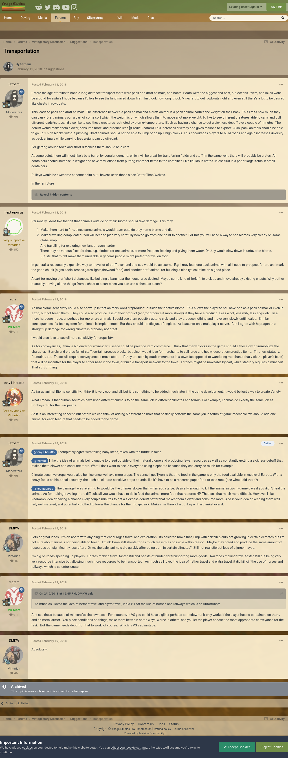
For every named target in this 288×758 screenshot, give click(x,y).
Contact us (146, 724)
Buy (76, 18)
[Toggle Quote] (37, 593)
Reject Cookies (272, 747)
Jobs (161, 724)
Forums (60, 19)
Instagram (74, 6)
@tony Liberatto (44, 452)
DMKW (14, 528)
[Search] (232, 18)
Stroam (25, 64)
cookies (27, 747)
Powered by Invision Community (144, 733)
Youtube (65, 6)
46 (14, 560)
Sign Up (276, 6)
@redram (40, 461)
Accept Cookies (237, 747)
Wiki (120, 18)
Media (42, 18)
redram (14, 299)
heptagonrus (13, 212)
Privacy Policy (123, 724)
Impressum (144, 729)
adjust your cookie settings (129, 747)
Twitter (47, 6)
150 (13, 249)
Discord (56, 6)
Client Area (95, 18)
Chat (150, 18)
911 (13, 331)
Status (174, 724)
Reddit (38, 6)
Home (8, 18)
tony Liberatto (14, 383)
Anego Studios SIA (123, 729)
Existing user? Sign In (245, 7)
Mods (135, 18)
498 (13, 419)
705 (13, 116)
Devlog (25, 18)
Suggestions (55, 69)
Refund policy (162, 729)
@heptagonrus (43, 488)
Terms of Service (183, 729)
